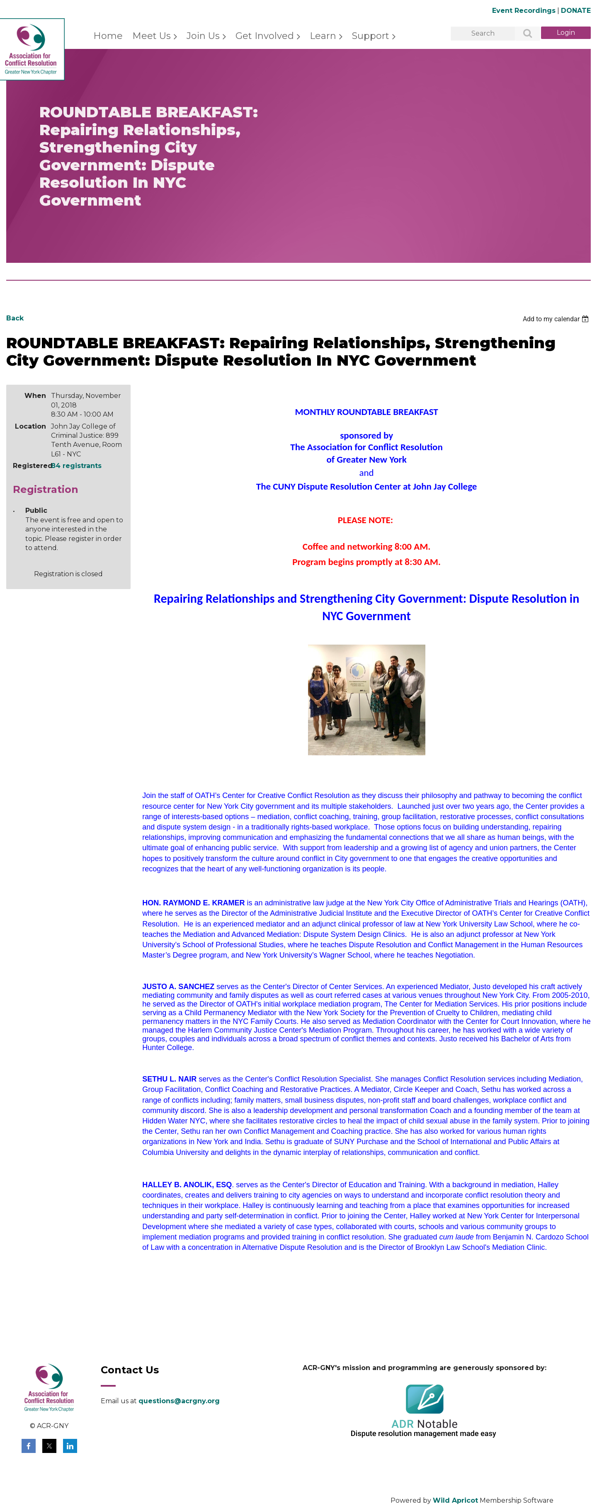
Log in (566, 33)
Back (15, 318)
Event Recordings (524, 11)
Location (30, 426)
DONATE (576, 11)
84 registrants (76, 466)
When (35, 396)
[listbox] (557, 319)
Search (523, 34)
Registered (29, 466)
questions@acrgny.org (179, 1401)
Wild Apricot (455, 1500)
